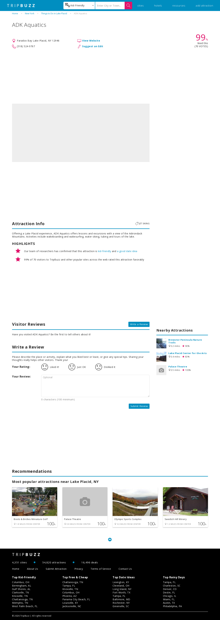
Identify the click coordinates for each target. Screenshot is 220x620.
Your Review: (21, 376)
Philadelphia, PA (172, 606)
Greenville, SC (121, 606)
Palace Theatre (177, 366)
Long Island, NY (122, 589)
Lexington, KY (121, 582)
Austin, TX (169, 602)
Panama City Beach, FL (76, 599)
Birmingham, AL (21, 585)
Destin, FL (169, 592)
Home (15, 13)
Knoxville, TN (20, 596)
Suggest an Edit (92, 46)
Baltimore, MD (121, 599)
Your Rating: (21, 366)
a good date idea (127, 251)
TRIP (21, 5)
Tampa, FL (68, 585)
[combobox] (79, 5)
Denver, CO (170, 589)
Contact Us (125, 568)
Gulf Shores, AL (21, 589)
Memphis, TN (20, 602)
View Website (91, 40)
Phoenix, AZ (69, 596)
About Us (32, 568)
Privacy (78, 568)
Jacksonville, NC (71, 606)
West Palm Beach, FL (25, 606)
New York (29, 13)
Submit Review (139, 406)
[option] (81, 133)
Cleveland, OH (121, 585)
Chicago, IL (169, 596)
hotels (158, 5)
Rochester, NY (121, 602)
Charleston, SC (171, 585)
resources (178, 5)
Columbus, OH (20, 582)
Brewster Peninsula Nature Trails (185, 341)
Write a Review (139, 324)
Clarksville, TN (20, 592)
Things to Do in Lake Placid (54, 13)
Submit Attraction (56, 568)
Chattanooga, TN (22, 599)
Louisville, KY (70, 602)
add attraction (204, 5)
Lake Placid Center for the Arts (187, 353)
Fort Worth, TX (121, 592)
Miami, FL (169, 599)
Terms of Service (101, 568)
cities (140, 5)
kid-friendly (104, 251)
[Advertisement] (110, 76)
